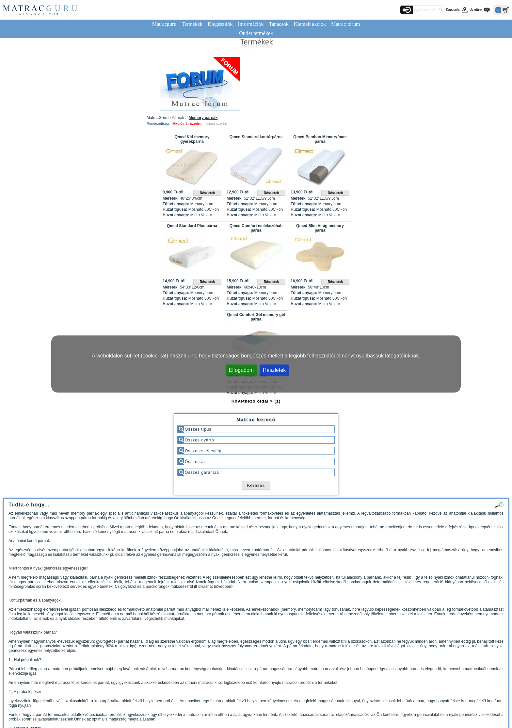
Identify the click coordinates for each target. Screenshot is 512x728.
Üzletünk (476, 9)
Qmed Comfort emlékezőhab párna (256, 228)
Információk (251, 24)
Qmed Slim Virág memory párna (320, 228)
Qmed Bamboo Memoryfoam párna (319, 139)
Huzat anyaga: (176, 215)
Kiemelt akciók (310, 24)
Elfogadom (241, 370)
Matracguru (164, 24)
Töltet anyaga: (176, 204)
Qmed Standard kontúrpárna (256, 137)
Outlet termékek (256, 33)
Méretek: (171, 198)
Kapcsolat (453, 9)
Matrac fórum (345, 24)
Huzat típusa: (175, 209)
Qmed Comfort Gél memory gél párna (256, 317)
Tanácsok (279, 24)
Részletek (274, 370)
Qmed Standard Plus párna (192, 225)
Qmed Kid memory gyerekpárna (192, 139)
